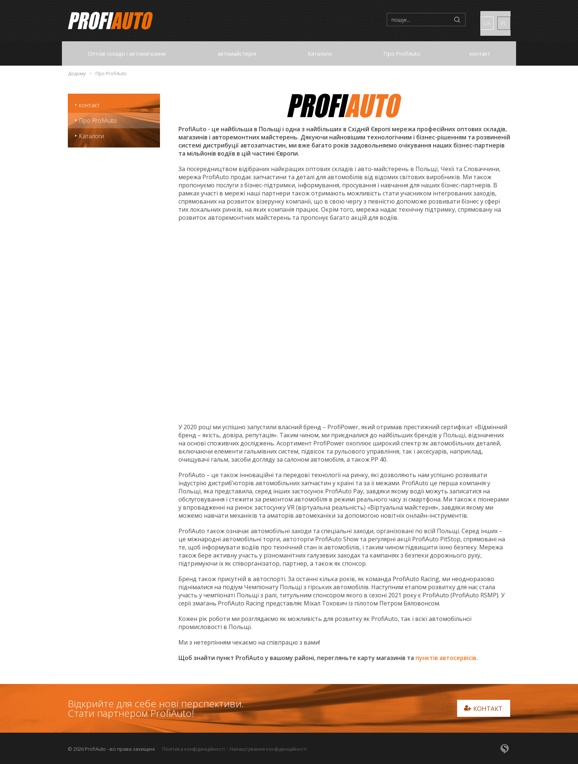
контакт (89, 105)
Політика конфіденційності (193, 749)
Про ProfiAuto (98, 121)
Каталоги (91, 136)
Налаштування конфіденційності (268, 749)
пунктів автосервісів (445, 658)
